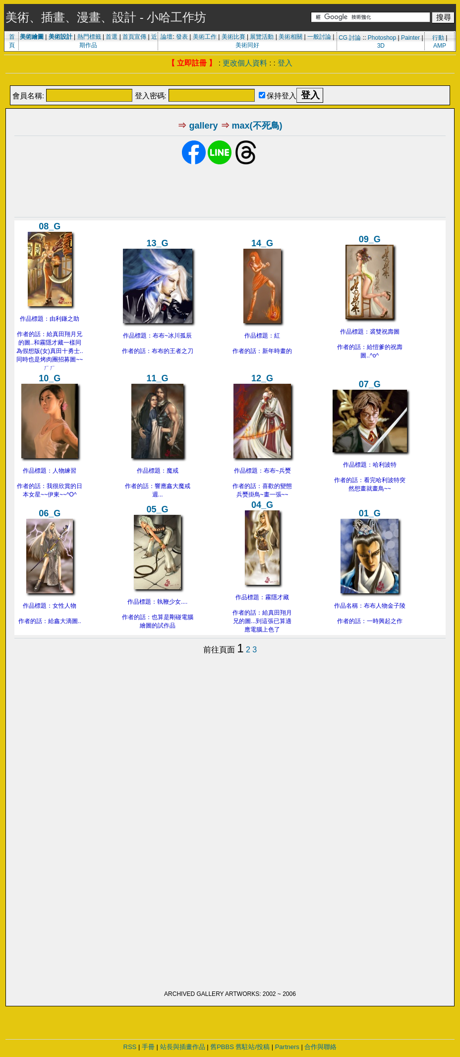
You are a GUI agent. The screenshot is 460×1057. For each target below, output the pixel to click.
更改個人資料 (245, 63)
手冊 (148, 1047)
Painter (410, 37)
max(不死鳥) (257, 126)
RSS (130, 1047)
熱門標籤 (89, 36)
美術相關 (290, 36)
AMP (439, 45)
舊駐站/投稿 (252, 1047)
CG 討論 (350, 37)
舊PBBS (222, 1047)
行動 (438, 37)
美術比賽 (233, 36)
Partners (287, 1047)
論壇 (166, 36)
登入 (285, 63)
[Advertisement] (230, 80)
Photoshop (382, 37)
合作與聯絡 (320, 1047)
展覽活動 (262, 36)
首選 (111, 36)
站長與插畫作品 (182, 1047)
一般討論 (319, 36)
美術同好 (247, 45)
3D (381, 45)
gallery (203, 126)
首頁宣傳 (134, 36)
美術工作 (205, 36)
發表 (182, 36)
